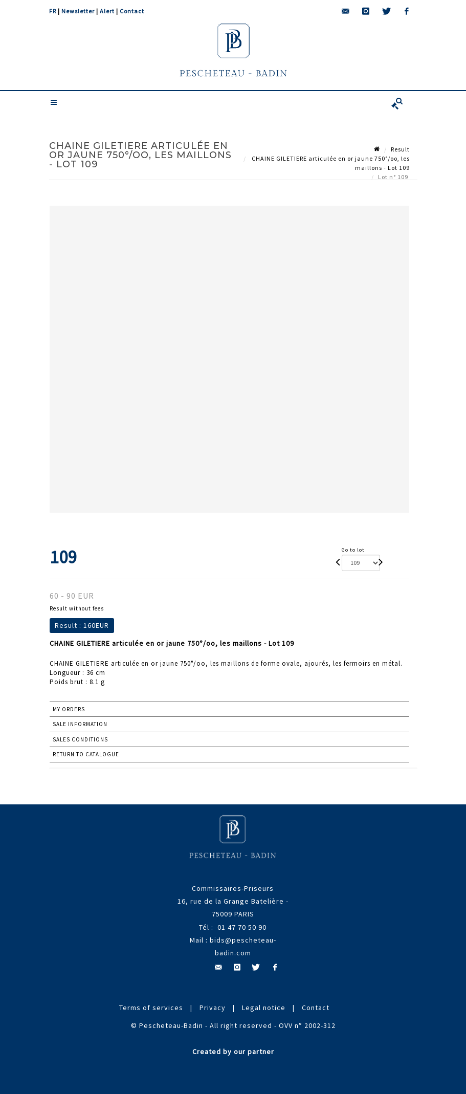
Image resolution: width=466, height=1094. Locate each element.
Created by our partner (233, 1051)
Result (400, 149)
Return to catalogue (86, 754)
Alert (107, 11)
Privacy (212, 1007)
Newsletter (78, 11)
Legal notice (263, 1007)
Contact (132, 11)
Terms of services (151, 1007)
